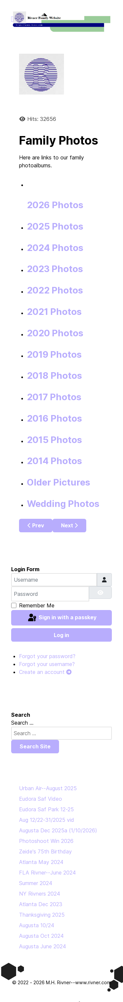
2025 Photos (55, 226)
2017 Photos (54, 397)
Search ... (22, 722)
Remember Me (36, 605)
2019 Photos (54, 354)
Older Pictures (58, 482)
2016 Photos (54, 418)
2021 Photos (54, 311)
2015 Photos (54, 439)
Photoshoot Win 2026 (46, 841)
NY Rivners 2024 (39, 893)
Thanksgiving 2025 (42, 914)
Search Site (35, 746)
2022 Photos (55, 290)
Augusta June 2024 (42, 946)
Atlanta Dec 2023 (40, 904)
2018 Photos (54, 375)
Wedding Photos (63, 503)
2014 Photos (54, 461)
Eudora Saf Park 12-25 (46, 809)
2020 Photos (55, 333)
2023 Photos (55, 269)
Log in (61, 635)
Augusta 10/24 (36, 925)
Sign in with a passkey (61, 618)
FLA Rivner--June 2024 (47, 872)
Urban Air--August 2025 (48, 788)
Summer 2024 (35, 883)
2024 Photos (55, 247)
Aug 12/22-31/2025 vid (46, 820)
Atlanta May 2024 (41, 862)
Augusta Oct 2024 (41, 935)
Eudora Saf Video (40, 798)
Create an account (45, 672)
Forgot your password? (47, 656)
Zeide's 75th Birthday (45, 851)
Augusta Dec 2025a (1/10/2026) (58, 830)
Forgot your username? (47, 664)
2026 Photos (55, 205)
